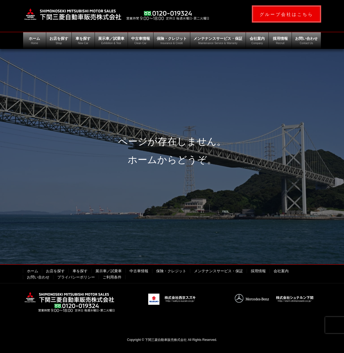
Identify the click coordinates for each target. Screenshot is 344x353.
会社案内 (281, 271)
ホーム (32, 271)
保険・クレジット (171, 271)
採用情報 (258, 271)
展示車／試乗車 (108, 271)
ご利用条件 (112, 277)
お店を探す (55, 271)
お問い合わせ (38, 277)
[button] (286, 14)
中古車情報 (139, 271)
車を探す (80, 271)
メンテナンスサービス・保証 (218, 271)
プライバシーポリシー (76, 277)
